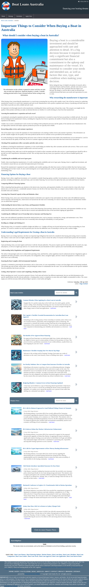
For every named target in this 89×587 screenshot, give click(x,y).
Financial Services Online (32, 574)
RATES (17, 571)
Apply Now (28, 16)
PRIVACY (62, 571)
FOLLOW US (83, 1)
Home (3, 16)
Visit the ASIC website (11, 586)
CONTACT (54, 571)
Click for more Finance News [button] (45, 530)
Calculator (19, 16)
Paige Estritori (83, 284)
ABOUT (47, 571)
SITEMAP (76, 571)
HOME (11, 571)
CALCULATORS (25, 571)
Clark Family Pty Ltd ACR (48, 567)
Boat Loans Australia (7, 20)
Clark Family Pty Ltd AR (64, 567)
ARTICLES (40, 571)
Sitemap (10, 16)
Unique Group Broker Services (13, 569)
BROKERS (69, 571)
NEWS (34, 571)
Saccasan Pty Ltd (76, 567)
